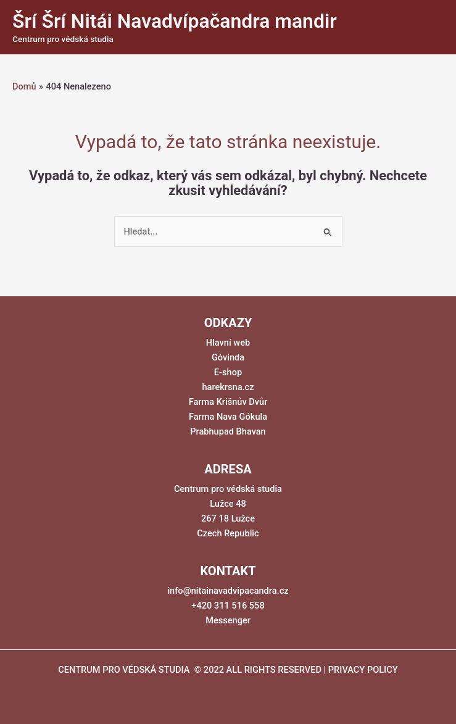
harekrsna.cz (228, 387)
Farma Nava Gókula (228, 416)
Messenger (228, 620)
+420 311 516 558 (227, 605)
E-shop (228, 372)
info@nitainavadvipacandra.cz (227, 590)
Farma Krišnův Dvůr (228, 401)
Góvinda (228, 357)
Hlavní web (228, 342)
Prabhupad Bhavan (228, 431)
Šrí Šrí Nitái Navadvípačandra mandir (174, 21)
